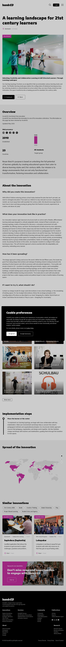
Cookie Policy (30, 328)
